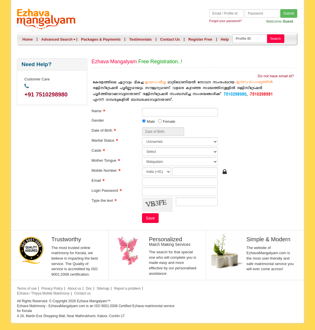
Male (148, 121)
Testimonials (140, 39)
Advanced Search (58, 39)
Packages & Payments (101, 39)
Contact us (82, 293)
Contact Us (170, 39)
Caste (96, 150)
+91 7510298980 (46, 94)
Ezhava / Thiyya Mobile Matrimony (43, 293)
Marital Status (103, 140)
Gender (98, 120)
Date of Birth (102, 130)
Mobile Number (104, 170)
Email (96, 180)
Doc (89, 288)
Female (166, 121)
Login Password (105, 190)
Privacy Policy (52, 288)
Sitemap (103, 288)
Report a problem (127, 288)
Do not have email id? (276, 76)
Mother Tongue (104, 160)
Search (275, 39)
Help (225, 39)
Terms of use (27, 288)
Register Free (200, 39)
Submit (288, 13)
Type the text (102, 200)
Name (97, 110)
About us (74, 288)
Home (27, 39)
